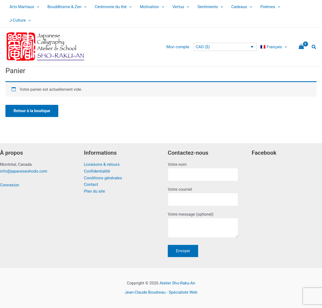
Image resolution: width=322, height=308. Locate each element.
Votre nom (203, 171)
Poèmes (270, 7)
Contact (91, 184)
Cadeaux (241, 7)
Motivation (152, 7)
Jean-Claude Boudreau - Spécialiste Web (161, 292)
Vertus (180, 7)
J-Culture (20, 20)
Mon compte (177, 46)
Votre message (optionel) (203, 226)
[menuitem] (273, 47)
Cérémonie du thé (113, 7)
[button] (314, 47)
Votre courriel (203, 196)
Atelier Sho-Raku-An (177, 283)
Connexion (9, 185)
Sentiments (210, 7)
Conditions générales (103, 178)
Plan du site (94, 191)
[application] (36, 7)
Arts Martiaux (24, 7)
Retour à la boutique (32, 110)
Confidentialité (97, 171)
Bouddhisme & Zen (67, 7)
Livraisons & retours (102, 164)
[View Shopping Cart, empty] (301, 47)
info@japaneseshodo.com (23, 171)
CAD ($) (203, 46)
